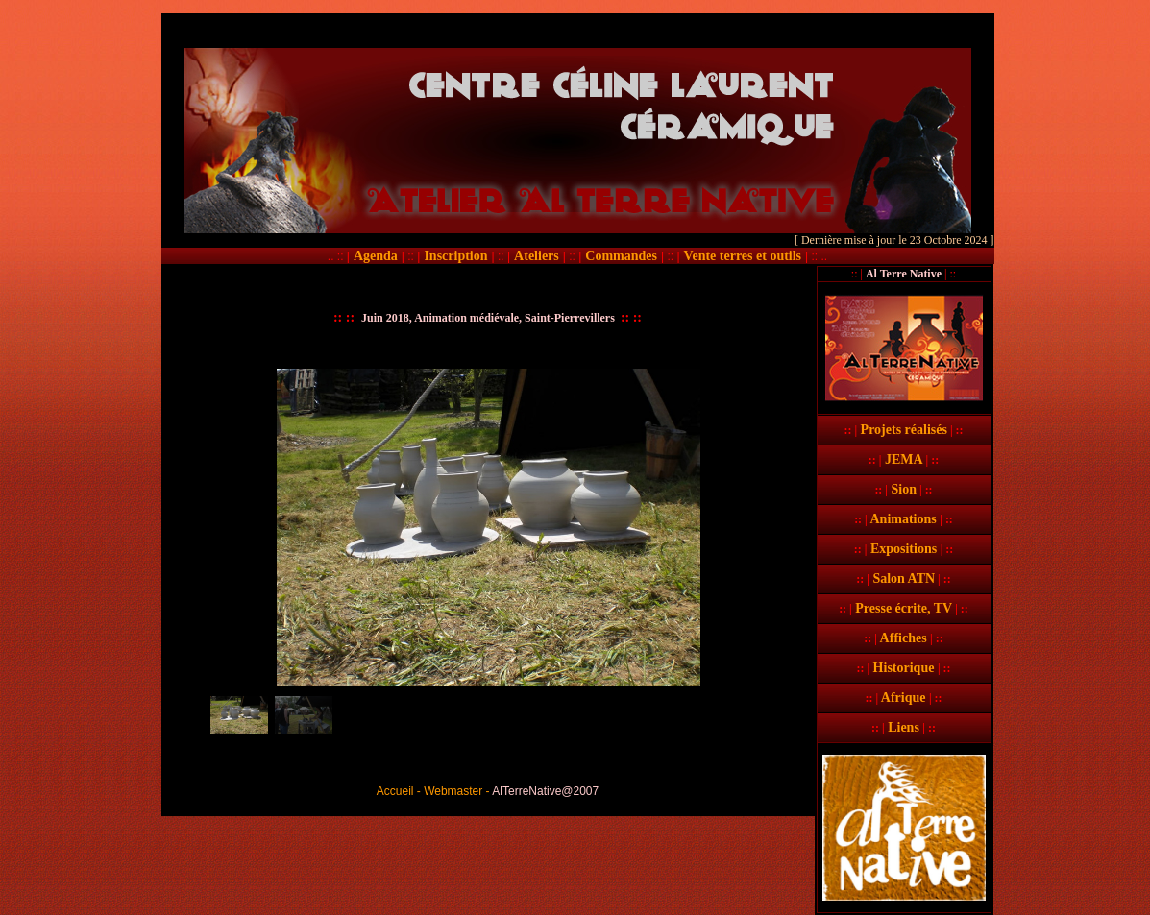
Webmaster (453, 791)
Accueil (395, 791)
